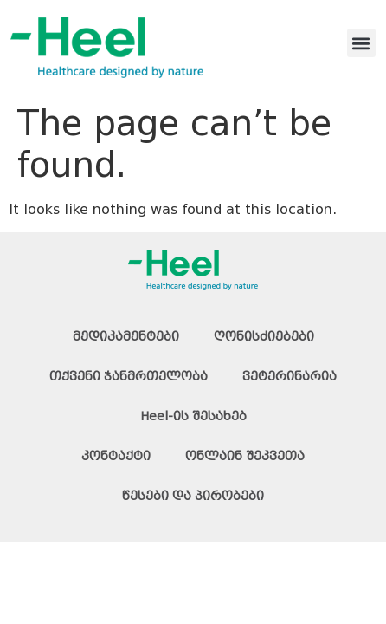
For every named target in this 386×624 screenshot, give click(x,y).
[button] (361, 43)
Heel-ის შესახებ (193, 416)
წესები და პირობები (193, 496)
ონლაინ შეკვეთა (245, 456)
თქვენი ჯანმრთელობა (128, 376)
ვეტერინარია (289, 376)
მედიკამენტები (126, 336)
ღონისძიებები (264, 336)
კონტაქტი (116, 456)
